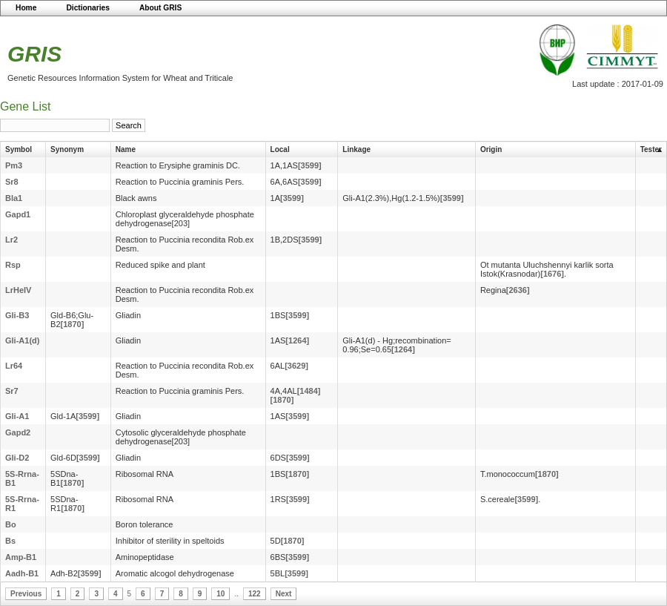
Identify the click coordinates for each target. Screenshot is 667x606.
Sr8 (12, 181)
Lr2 (11, 239)
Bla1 (13, 198)
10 (220, 594)
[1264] (297, 340)
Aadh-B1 (22, 573)
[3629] (296, 365)
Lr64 (13, 365)
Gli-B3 (17, 315)
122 (254, 594)
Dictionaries (88, 8)
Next (284, 594)
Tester (651, 149)
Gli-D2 (17, 457)
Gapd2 (17, 432)
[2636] (518, 290)
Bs (10, 540)
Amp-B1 (20, 557)
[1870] (72, 324)
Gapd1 (17, 214)
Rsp (13, 264)
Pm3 (13, 165)
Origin (491, 149)
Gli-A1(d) (22, 340)
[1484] (309, 390)
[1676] (552, 273)
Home (26, 8)
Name (126, 149)
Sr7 (12, 390)
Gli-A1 (17, 416)
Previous (26, 594)
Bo (10, 524)
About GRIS (160, 8)
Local (280, 149)
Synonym (67, 149)
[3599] (310, 165)
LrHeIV (18, 290)
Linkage (356, 149)
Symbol (18, 149)
